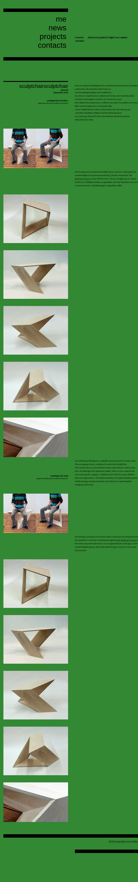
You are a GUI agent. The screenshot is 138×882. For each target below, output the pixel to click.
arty (117, 37)
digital (111, 37)
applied (124, 37)
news (57, 27)
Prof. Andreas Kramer (126, 540)
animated (79, 41)
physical (94, 37)
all (89, 37)
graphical (103, 37)
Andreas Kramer (82, 178)
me (61, 19)
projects (53, 36)
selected (80, 37)
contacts (52, 45)
